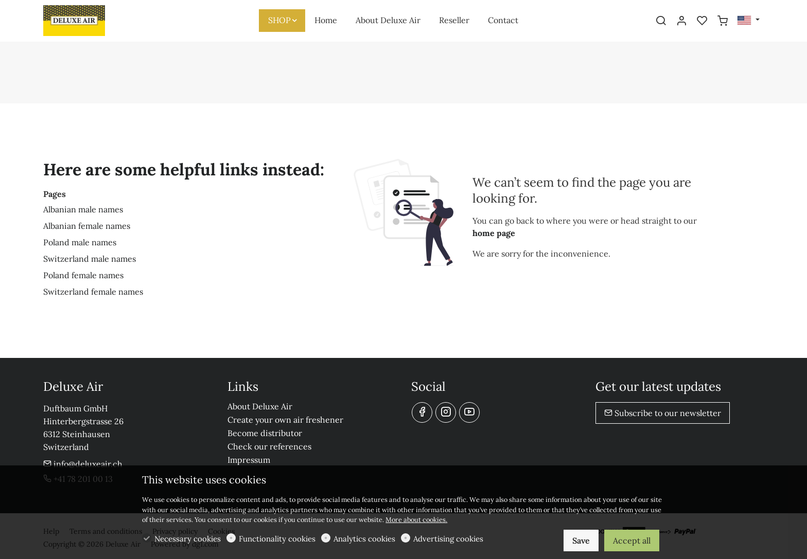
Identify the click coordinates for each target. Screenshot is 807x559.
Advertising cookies (448, 539)
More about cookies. (416, 519)
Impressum (248, 460)
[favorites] (702, 21)
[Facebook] (422, 412)
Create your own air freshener (285, 419)
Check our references (269, 446)
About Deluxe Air (259, 406)
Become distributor (264, 433)
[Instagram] (445, 412)
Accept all (632, 540)
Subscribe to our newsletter (662, 413)
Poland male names (79, 242)
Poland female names (83, 275)
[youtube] (469, 412)
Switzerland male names (89, 259)
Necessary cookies (187, 539)
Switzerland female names (93, 291)
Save (581, 540)
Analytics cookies (364, 539)
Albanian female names (86, 226)
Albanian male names (83, 209)
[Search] (661, 21)
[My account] (681, 21)
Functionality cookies (277, 539)
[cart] (722, 21)
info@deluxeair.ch (82, 464)
